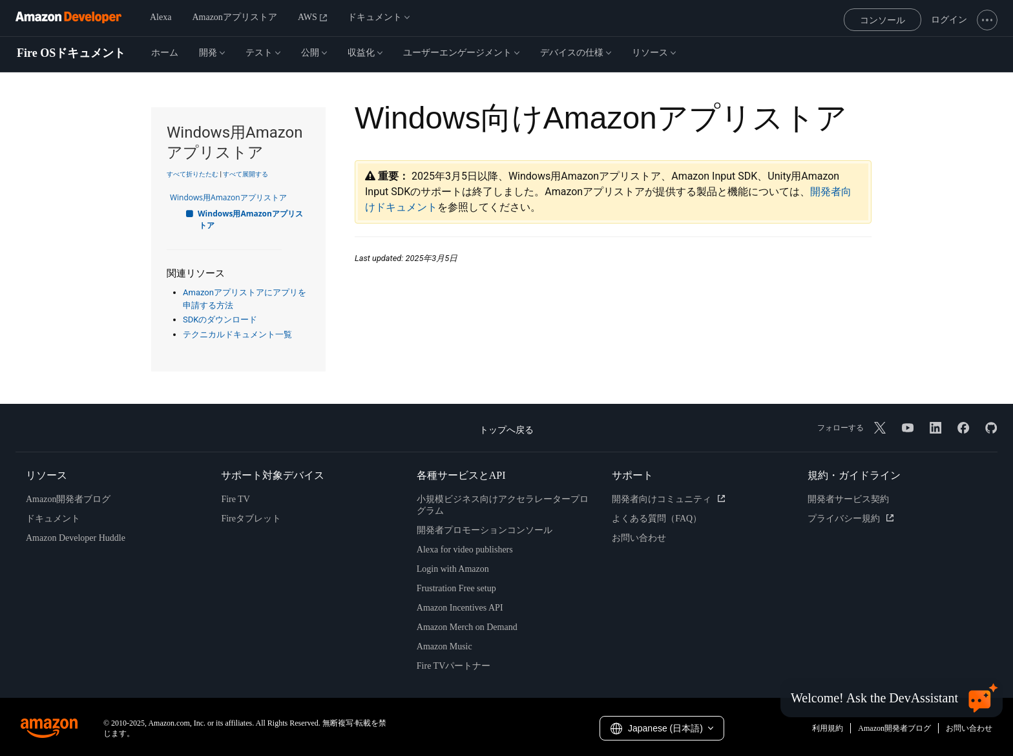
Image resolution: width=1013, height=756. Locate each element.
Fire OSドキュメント (71, 53)
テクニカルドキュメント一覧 (237, 334)
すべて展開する (245, 174)
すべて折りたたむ (192, 174)
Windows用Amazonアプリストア (235, 197)
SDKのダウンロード (220, 319)
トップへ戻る (506, 430)
